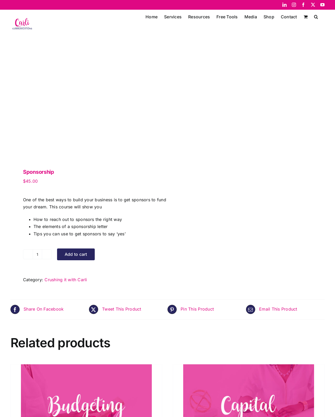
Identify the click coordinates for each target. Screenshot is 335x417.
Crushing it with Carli (65, 279)
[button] (316, 16)
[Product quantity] (37, 254)
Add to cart (76, 254)
